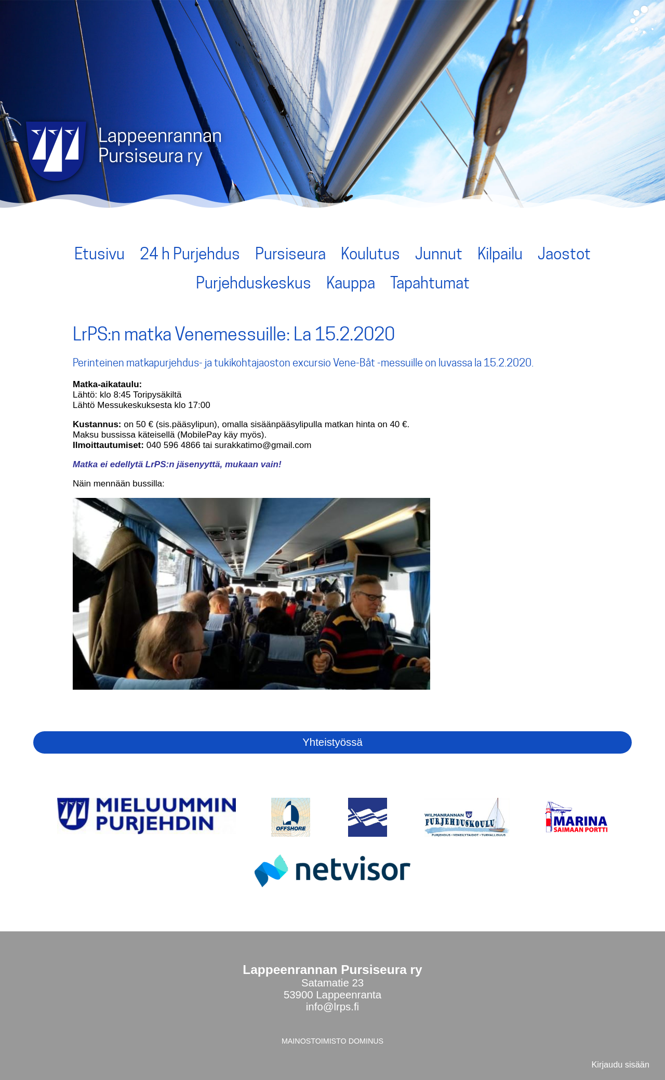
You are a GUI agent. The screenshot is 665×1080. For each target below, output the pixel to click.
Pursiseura (290, 253)
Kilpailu (500, 253)
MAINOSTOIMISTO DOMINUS (332, 1041)
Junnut (438, 253)
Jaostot (564, 253)
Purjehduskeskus (253, 282)
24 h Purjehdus (190, 253)
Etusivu (99, 253)
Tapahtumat (430, 282)
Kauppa (350, 282)
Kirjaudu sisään (620, 1064)
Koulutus (370, 253)
